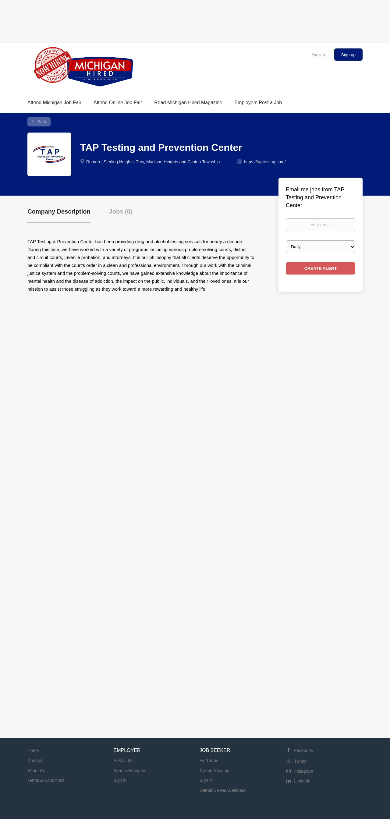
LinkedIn (302, 780)
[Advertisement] (195, 20)
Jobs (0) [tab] (121, 211)
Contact (34, 760)
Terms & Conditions (45, 780)
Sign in (319, 54)
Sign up (348, 54)
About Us (36, 770)
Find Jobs (209, 760)
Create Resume (214, 770)
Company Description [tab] (58, 211)
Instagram (303, 771)
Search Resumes (130, 770)
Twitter (300, 761)
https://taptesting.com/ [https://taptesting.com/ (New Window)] (265, 161)
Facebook (303, 750)
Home (33, 750)
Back (41, 122)
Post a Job (124, 760)
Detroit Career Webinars (223, 790)
